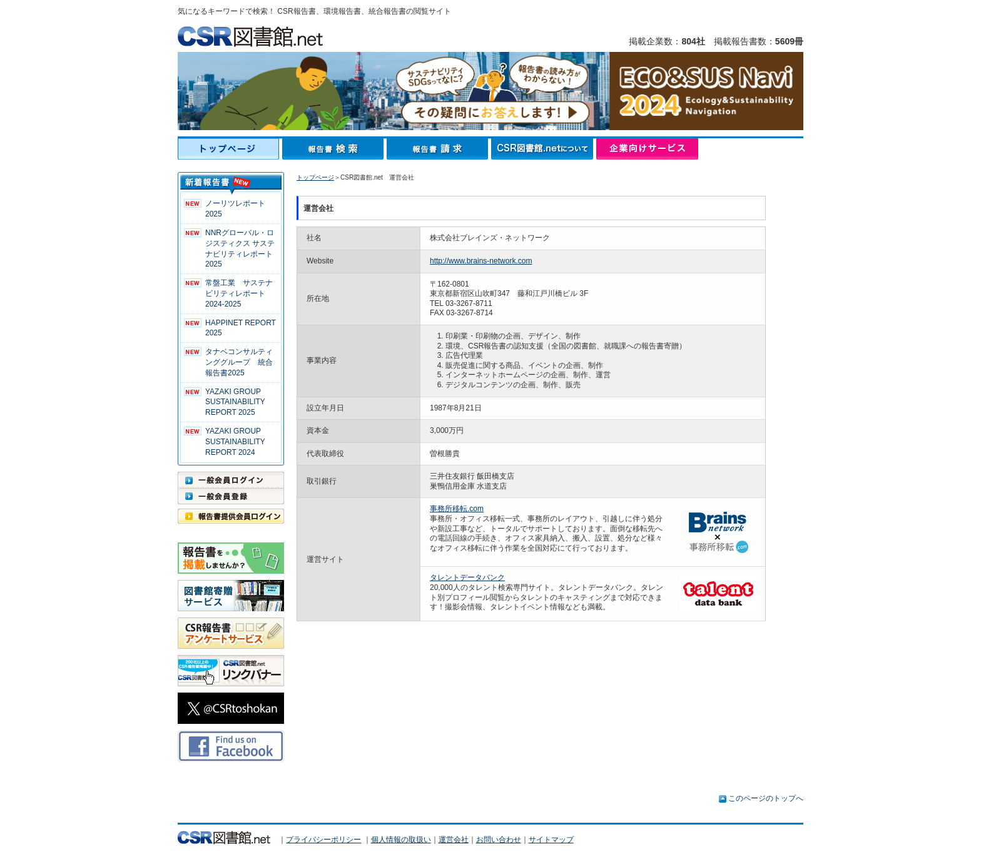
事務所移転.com (457, 508)
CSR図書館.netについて (543, 149)
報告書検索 (334, 149)
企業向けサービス (647, 149)
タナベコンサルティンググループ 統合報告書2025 (239, 362)
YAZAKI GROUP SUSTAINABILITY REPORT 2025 (235, 402)
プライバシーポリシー (323, 839)
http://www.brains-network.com (481, 261)
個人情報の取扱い (401, 839)
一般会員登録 (231, 496)
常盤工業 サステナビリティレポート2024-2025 (239, 293)
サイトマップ (551, 839)
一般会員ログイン (231, 480)
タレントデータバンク (467, 577)
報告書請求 (439, 149)
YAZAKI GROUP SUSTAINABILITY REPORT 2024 (235, 442)
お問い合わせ (498, 839)
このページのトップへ (765, 798)
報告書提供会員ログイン (231, 516)
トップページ (230, 149)
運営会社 (454, 839)
